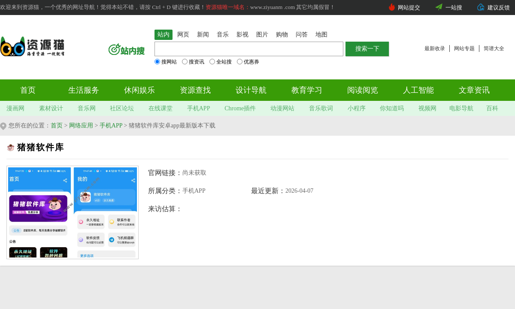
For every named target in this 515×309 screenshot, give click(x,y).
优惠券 (248, 62)
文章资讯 (474, 90)
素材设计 (51, 108)
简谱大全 (494, 48)
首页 (28, 90)
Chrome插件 (240, 108)
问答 (302, 34)
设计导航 (251, 90)
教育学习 (306, 90)
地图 (321, 34)
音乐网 (87, 108)
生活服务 (83, 90)
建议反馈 (499, 7)
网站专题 (464, 48)
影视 (242, 34)
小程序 (357, 108)
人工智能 (418, 90)
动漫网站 (282, 108)
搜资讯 (193, 62)
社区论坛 (122, 108)
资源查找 (195, 90)
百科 (492, 108)
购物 (282, 34)
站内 (164, 34)
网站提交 (409, 7)
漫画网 (15, 108)
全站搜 (220, 62)
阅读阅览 (362, 90)
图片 (262, 34)
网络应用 (81, 125)
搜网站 (165, 62)
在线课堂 (160, 108)
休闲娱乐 (139, 90)
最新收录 (434, 48)
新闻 (203, 34)
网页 (183, 34)
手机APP (198, 108)
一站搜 (453, 7)
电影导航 (461, 108)
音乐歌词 (321, 108)
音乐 (223, 34)
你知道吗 (392, 108)
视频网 (427, 108)
